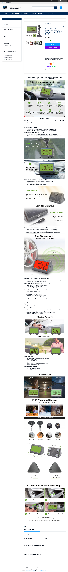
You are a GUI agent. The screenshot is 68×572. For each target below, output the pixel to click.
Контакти (33, 13)
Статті (52, 13)
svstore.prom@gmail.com (10, 53)
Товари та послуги (15, 13)
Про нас (26, 13)
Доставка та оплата (43, 13)
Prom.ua (40, 567)
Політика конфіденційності (41, 570)
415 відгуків (55, 0)
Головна (6, 13)
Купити (52, 44)
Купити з (52, 47)
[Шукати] (55, 7)
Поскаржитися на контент (30, 570)
